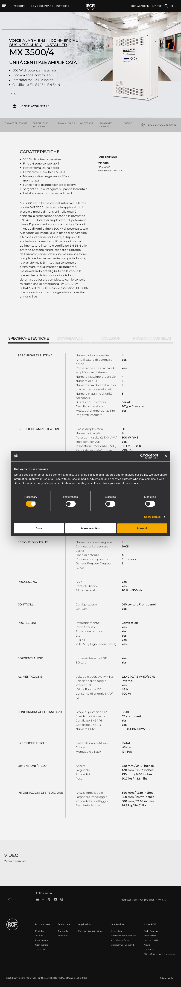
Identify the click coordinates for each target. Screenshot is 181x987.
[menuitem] (41, 6)
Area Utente (117, 931)
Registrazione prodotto (123, 935)
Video (128, 123)
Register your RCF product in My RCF (144, 899)
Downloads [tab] (70, 338)
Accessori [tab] (111, 338)
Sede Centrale (151, 931)
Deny (39, 528)
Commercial (41, 944)
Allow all (142, 528)
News (147, 944)
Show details (152, 516)
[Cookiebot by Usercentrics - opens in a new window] (142, 456)
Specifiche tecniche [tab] (28, 338)
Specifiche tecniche (40, 125)
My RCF (157, 6)
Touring (39, 935)
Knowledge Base (120, 940)
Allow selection (90, 528)
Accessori (87, 123)
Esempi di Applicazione (90, 931)
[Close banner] (166, 456)
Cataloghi (63, 931)
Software (63, 935)
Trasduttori (41, 949)
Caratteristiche (16, 123)
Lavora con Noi (152, 940)
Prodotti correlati (107, 125)
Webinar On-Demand (122, 944)
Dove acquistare (35, 106)
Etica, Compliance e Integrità (159, 954)
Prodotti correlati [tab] (153, 338)
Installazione (41, 940)
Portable (39, 931)
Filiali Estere (150, 935)
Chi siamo (149, 949)
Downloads (66, 123)
